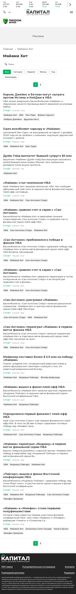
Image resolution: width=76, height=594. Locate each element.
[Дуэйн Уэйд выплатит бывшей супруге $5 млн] (38, 155)
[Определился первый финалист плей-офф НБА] (38, 415)
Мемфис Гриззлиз (13, 498)
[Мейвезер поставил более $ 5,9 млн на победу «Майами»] (38, 358)
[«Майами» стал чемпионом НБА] (38, 182)
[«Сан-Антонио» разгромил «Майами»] (38, 299)
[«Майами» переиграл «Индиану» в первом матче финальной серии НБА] (38, 445)
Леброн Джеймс (13, 119)
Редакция (69, 573)
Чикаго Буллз (61, 529)
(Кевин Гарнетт (46, 115)
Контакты (69, 567)
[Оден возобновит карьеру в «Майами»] (38, 128)
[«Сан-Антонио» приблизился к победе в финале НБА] (38, 241)
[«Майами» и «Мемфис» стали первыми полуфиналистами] (38, 510)
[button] (71, 12)
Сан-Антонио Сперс (36, 200)
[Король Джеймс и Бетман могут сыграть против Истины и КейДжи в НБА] (38, 96)
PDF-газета (7, 567)
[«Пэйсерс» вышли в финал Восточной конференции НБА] (38, 475)
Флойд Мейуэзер (50, 377)
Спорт (7, 110)
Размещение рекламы (13, 573)
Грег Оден (30, 146)
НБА (21, 115)
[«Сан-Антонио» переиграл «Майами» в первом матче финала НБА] (38, 328)
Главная (8, 49)
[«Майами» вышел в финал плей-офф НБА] (38, 386)
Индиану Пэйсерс (53, 434)
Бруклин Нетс (31, 119)
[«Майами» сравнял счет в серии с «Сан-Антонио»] (38, 211)
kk (10, 12)
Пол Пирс (30, 115)
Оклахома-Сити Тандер (38, 529)
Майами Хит (10, 115)
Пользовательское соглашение (38, 567)
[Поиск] (4, 12)
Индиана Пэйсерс (29, 377)
